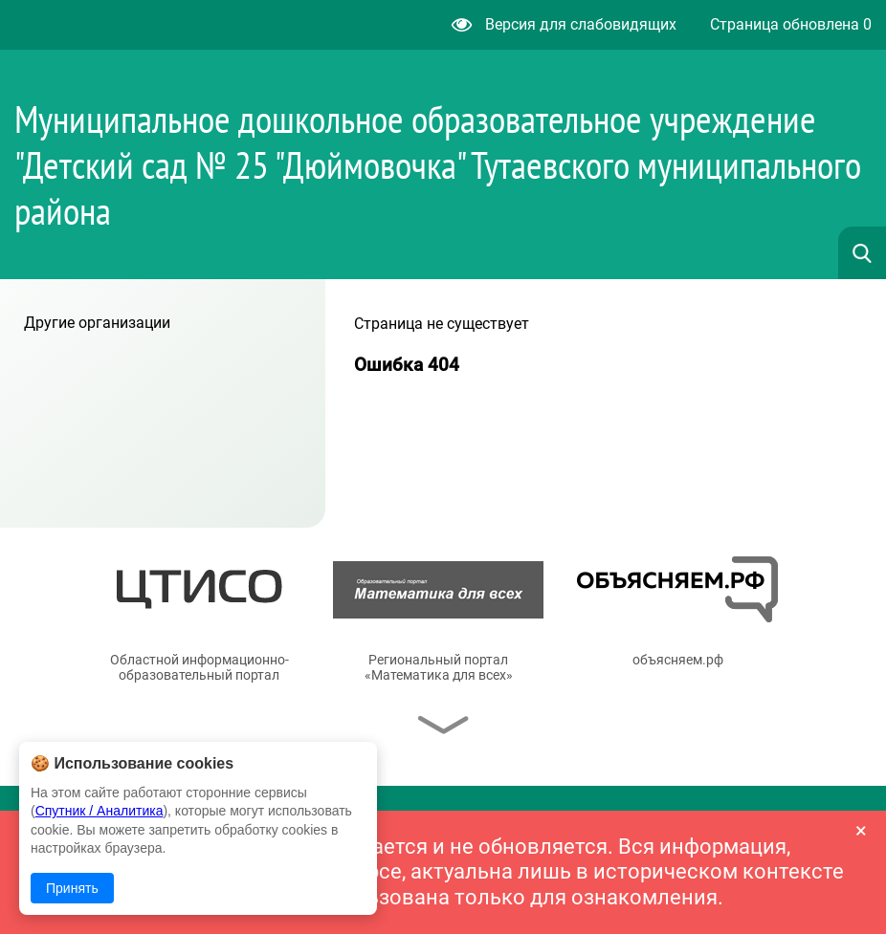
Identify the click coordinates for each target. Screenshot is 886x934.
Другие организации (97, 323)
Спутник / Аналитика (99, 810)
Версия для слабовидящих (564, 24)
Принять (72, 888)
